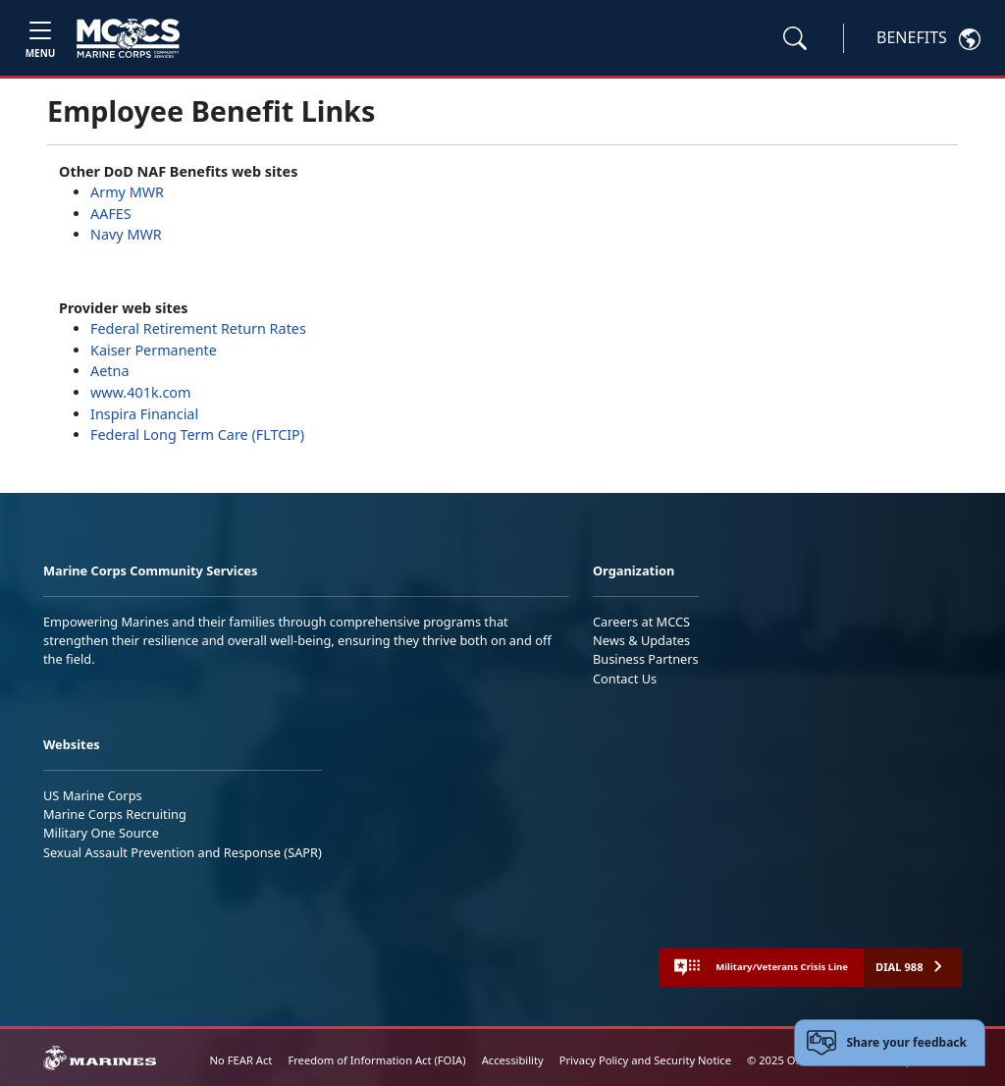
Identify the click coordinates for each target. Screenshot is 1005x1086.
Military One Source (101, 833)
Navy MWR (126, 234)
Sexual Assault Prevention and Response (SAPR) (182, 852)
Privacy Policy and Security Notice (645, 1060)
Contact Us (625, 678)
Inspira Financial (146, 414)
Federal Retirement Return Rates (198, 328)
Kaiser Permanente (153, 350)
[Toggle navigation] (40, 38)
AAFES (111, 213)
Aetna (109, 370)
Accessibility (513, 1060)
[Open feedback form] (889, 1042)
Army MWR (127, 192)
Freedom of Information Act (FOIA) (376, 1060)
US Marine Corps (92, 795)
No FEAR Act (241, 1060)
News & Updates (641, 640)
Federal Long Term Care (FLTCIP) (197, 434)
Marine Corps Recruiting (114, 814)
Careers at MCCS (641, 621)
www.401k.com (140, 392)
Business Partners (646, 659)
